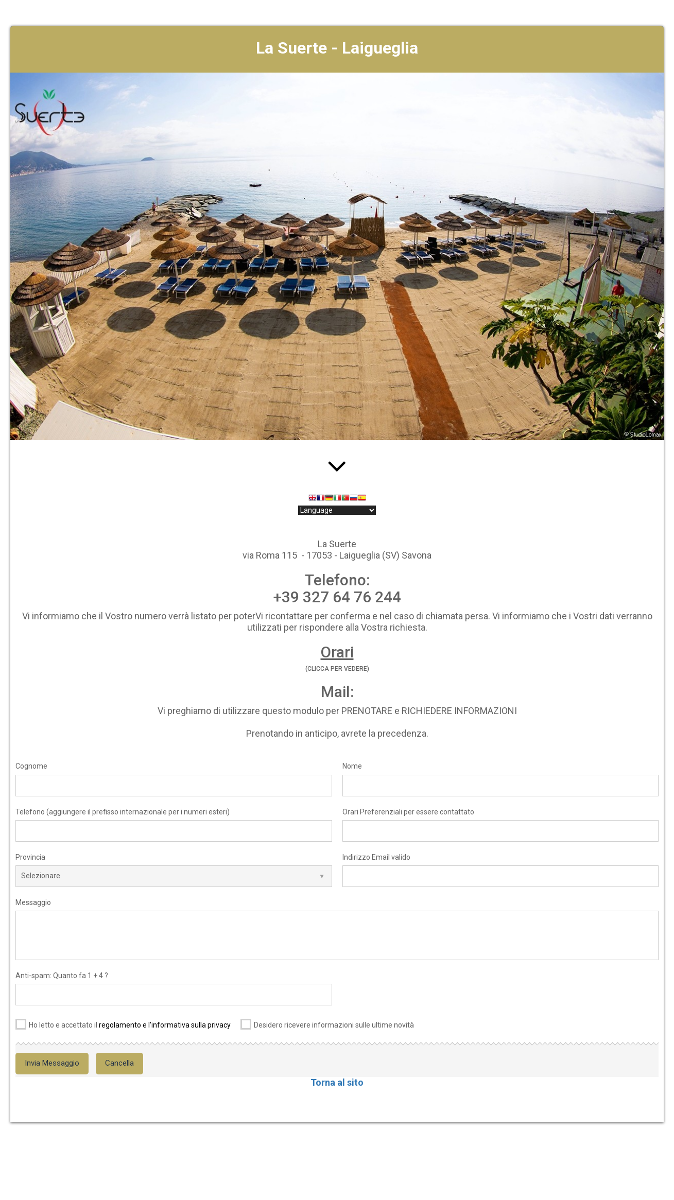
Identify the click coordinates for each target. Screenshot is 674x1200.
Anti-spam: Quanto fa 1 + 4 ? (61, 975)
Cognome (31, 766)
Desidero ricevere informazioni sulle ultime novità (327, 1023)
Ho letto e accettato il (123, 1023)
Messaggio (33, 902)
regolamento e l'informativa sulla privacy (165, 1025)
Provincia (30, 857)
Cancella (119, 1063)
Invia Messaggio (52, 1063)
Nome (352, 766)
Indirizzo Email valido (376, 857)
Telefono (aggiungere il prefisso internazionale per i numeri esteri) (122, 812)
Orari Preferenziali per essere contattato (408, 812)
